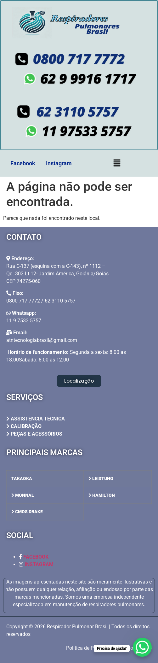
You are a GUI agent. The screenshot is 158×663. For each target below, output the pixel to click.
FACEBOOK (35, 557)
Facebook (22, 163)
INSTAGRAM (39, 564)
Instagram (59, 163)
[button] (116, 163)
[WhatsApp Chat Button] (142, 647)
